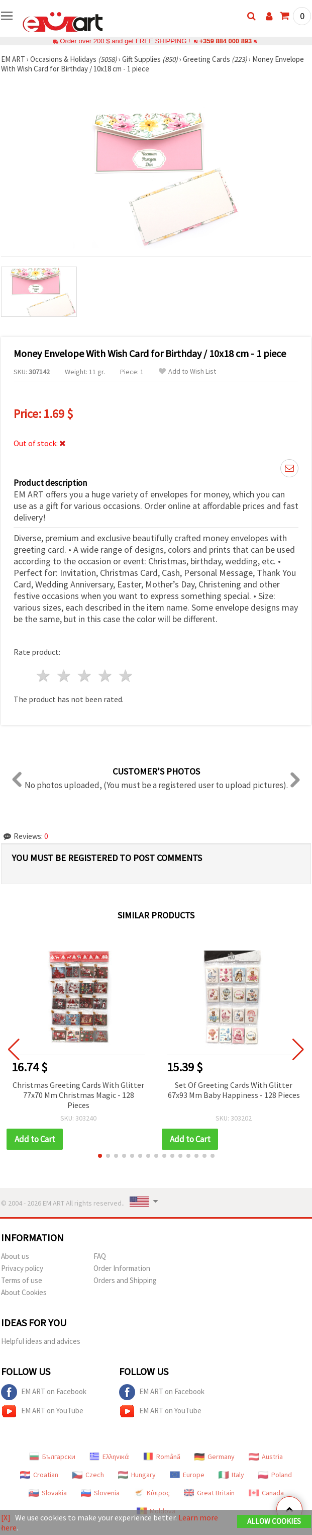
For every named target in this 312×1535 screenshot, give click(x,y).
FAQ (99, 1256)
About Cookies (24, 1292)
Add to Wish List (187, 371)
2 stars (64, 675)
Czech (88, 1474)
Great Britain (209, 1493)
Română (161, 1457)
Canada (266, 1493)
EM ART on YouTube (42, 1411)
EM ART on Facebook (43, 1392)
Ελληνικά (109, 1457)
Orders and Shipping (125, 1280)
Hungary (137, 1474)
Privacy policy (22, 1268)
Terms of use (21, 1280)
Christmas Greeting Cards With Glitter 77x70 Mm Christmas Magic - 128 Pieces (78, 1095)
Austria (266, 1456)
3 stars (85, 675)
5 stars (126, 675)
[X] (6, 1517)
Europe (187, 1475)
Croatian (39, 1474)
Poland (275, 1474)
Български (52, 1457)
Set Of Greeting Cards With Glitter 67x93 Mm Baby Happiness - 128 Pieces (234, 1090)
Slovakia (48, 1492)
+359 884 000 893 (225, 41)
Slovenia (100, 1492)
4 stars (105, 675)
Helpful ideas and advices (40, 1341)
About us (15, 1256)
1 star (44, 675)
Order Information (121, 1268)
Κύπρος (152, 1493)
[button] (100, 1156)
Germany (214, 1456)
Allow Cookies (274, 1521)
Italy (231, 1474)
